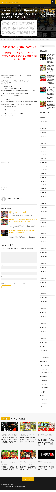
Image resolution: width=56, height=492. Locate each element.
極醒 (22, 33)
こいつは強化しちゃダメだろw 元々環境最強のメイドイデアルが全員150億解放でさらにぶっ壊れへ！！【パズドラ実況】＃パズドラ (46, 442)
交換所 (22, 29)
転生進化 (17, 36)
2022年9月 (43, 264)
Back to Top (28, 482)
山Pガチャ (25, 31)
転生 (14, 36)
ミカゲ (42, 367)
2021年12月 (44, 297)
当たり (33, 31)
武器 (27, 33)
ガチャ (42, 353)
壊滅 (17, 31)
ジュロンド (43, 356)
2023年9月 (43, 219)
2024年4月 (43, 193)
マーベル (23, 28)
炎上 (29, 33)
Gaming (23, 24)
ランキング (28, 28)
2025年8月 (43, 134)
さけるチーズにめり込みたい (48, 464)
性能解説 (12, 32)
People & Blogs (6, 432)
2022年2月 (43, 290)
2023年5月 (43, 234)
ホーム (2, 7)
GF (25, 24)
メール (3, 273)
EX (8, 465)
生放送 (42, 379)
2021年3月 (43, 330)
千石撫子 (9, 31)
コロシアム (7, 27)
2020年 (14, 24)
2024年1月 (43, 205)
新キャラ (30, 32)
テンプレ (27, 27)
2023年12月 (44, 208)
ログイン (43, 394)
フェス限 (15, 28)
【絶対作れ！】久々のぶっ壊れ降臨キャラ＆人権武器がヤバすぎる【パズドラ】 (28, 469)
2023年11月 (44, 212)
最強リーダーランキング (12, 33)
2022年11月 (44, 256)
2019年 (11, 24)
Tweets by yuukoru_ (6, 114)
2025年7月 (43, 138)
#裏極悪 (5, 465)
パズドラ (9, 7)
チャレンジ (20, 27)
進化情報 (26, 36)
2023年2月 (43, 245)
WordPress (23, 488)
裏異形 (6, 36)
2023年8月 (43, 223)
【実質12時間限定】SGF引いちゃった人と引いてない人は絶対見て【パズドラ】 (46, 469)
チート (24, 27)
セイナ (42, 360)
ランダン (9, 29)
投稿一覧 (21, 200)
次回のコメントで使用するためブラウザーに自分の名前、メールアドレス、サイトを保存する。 (19, 286)
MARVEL (28, 24)
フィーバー (11, 28)
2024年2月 (43, 201)
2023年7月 (43, 227)
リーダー (13, 29)
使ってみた (26, 29)
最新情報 (19, 33)
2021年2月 (43, 334)
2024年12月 (44, 164)
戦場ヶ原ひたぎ (20, 32)
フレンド (19, 28)
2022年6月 (43, 275)
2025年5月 (43, 145)
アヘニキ (26, 432)
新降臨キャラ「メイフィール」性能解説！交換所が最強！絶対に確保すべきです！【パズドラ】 (9, 470)
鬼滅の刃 (15, 7)
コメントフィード (45, 401)
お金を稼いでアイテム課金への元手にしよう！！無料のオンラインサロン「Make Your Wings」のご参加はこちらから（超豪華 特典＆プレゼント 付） (19, 55)
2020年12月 (44, 341)
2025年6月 (43, 142)
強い (28, 31)
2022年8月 (43, 267)
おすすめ (32, 24)
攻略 (24, 32)
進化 (23, 36)
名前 (2, 267)
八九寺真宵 (31, 29)
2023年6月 (43, 230)
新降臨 (30, 465)
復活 (3, 32)
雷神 (42, 382)
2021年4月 (43, 326)
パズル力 (6, 28)
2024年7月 (43, 182)
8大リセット (18, 24)
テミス (29, 432)
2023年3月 (43, 241)
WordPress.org (44, 405)
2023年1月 (43, 249)
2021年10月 (44, 304)
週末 (21, 36)
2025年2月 (43, 157)
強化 (31, 31)
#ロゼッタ (9, 464)
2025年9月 (43, 131)
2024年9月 (43, 175)
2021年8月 (43, 312)
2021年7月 (43, 315)
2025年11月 (44, 123)
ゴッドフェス (12, 27)
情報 (15, 32)
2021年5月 (43, 323)
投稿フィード (44, 397)
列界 (6, 31)
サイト (2, 279)
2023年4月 (43, 238)
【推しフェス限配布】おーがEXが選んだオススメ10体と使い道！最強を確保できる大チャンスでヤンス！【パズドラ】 (51, 61)
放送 (26, 32)
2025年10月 (44, 127)
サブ (16, 27)
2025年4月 (43, 149)
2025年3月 (43, 153)
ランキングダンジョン (46, 371)
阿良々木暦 (31, 36)
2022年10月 (44, 260)
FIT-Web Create (11, 488)
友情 (13, 31)
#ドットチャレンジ (42, 432)
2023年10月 (44, 216)
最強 (33, 32)
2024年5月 (43, 190)
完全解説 (20, 31)
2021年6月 (43, 319)
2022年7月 (43, 271)
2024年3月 (43, 197)
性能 (9, 32)
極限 (24, 33)
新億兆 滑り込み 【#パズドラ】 (17, 214)
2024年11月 (44, 168)
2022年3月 (43, 286)
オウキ (42, 349)
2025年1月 (43, 160)
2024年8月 (43, 179)
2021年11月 (44, 301)
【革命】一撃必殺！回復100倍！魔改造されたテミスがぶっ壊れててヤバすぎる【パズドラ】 (28, 439)
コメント (3, 253)
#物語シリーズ (6, 24)
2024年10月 (44, 171)
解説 (9, 36)
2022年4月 (43, 282)
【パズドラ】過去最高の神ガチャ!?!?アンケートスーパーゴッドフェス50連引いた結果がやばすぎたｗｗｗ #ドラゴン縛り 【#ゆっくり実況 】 (51, 96)
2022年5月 (43, 278)
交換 (19, 29)
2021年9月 (43, 308)
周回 (15, 31)
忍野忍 (6, 32)
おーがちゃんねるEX (13, 432)
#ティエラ (5, 464)
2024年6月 (43, 186)
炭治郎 (20, 7)
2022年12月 (44, 253)
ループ (16, 29)
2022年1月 (43, 293)
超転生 (11, 36)
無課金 (32, 33)
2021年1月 (43, 338)
